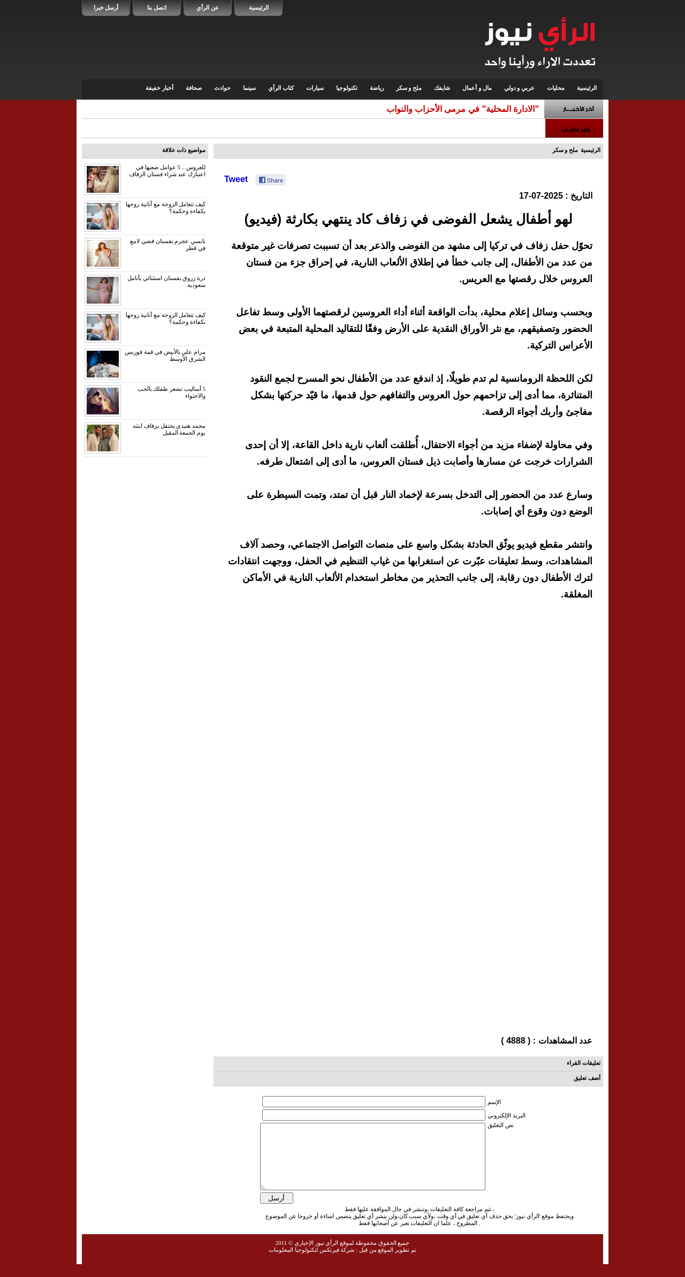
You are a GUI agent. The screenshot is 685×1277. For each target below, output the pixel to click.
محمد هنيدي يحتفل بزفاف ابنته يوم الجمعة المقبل (169, 429)
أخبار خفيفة (159, 88)
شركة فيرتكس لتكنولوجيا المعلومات (311, 1262)
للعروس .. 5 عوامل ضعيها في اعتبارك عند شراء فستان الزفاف (167, 170)
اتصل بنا (156, 7)
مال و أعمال (477, 88)
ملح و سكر (409, 88)
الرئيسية (259, 7)
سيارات (315, 88)
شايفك (442, 88)
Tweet (236, 179)
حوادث (222, 88)
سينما (249, 88)
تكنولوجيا (346, 88)
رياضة (377, 88)
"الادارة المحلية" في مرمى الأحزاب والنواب (462, 109)
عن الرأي (207, 7)
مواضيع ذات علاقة (184, 150)
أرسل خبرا (106, 7)
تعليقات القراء (583, 1063)
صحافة (194, 88)
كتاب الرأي (281, 88)
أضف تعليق (587, 1078)
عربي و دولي (519, 88)
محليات (556, 88)
